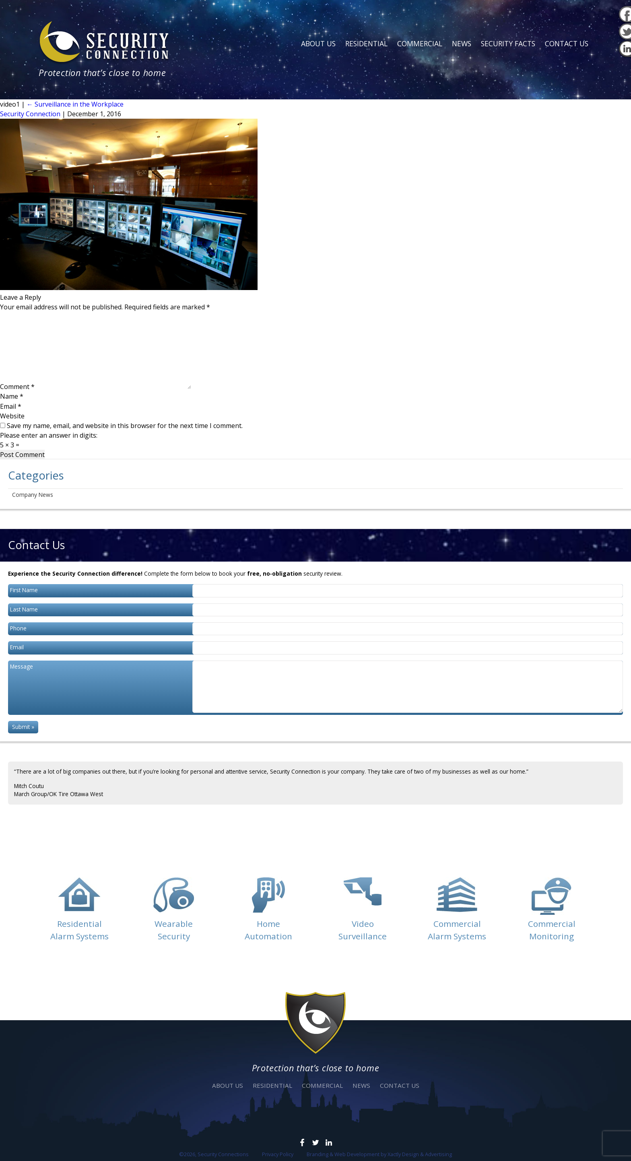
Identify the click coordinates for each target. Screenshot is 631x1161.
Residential (366, 43)
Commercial (419, 43)
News (461, 43)
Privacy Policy (277, 1154)
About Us (318, 43)
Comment (17, 386)
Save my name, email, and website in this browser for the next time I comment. (125, 425)
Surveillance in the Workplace (75, 104)
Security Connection (30, 113)
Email (10, 406)
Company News (32, 494)
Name (11, 396)
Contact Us (566, 43)
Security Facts (508, 43)
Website (12, 416)
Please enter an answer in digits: (48, 435)
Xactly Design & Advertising (420, 1154)
